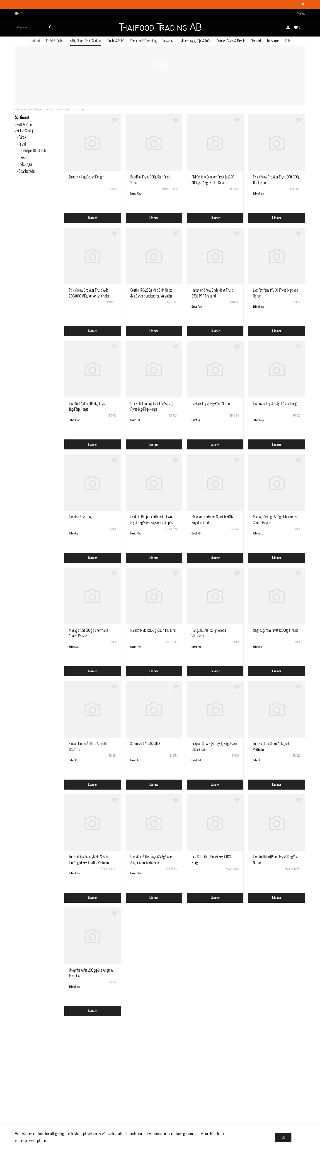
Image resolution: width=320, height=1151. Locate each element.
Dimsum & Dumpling (143, 41)
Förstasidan (20, 109)
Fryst (75, 109)
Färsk (23, 137)
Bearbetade (27, 171)
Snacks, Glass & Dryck (230, 41)
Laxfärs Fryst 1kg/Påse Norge (211, 404)
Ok (283, 1137)
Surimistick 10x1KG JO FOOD (148, 744)
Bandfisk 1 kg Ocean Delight (86, 177)
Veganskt (168, 41)
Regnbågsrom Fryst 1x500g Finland (275, 630)
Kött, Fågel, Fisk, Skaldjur (86, 41)
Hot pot (35, 41)
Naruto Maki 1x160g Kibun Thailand (153, 630)
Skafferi (256, 41)
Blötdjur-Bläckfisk (33, 151)
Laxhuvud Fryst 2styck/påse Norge (275, 404)
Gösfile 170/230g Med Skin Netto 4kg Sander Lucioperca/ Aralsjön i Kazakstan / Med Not (151, 296)
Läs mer (92, 218)
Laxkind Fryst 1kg (80, 517)
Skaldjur (26, 164)
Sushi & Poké (116, 41)
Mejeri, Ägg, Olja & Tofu (195, 41)
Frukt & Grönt (55, 41)
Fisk (82, 109)
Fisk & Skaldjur (62, 109)
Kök (287, 41)
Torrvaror (273, 41)
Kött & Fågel (24, 125)
